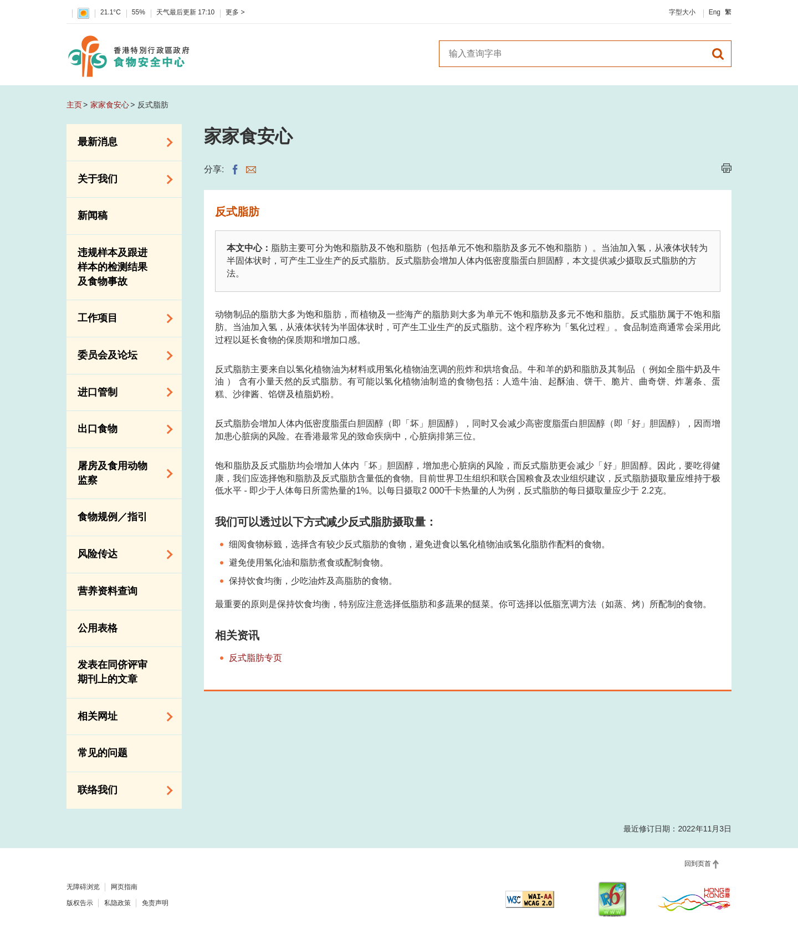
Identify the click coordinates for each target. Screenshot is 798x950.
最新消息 (121, 142)
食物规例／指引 (112, 516)
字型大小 (682, 12)
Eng (714, 12)
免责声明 (155, 903)
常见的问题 (102, 752)
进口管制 (121, 392)
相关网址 (121, 716)
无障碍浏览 (83, 887)
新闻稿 (93, 215)
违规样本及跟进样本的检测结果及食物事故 (112, 266)
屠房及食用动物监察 (121, 473)
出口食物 (121, 429)
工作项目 (121, 318)
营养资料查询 (107, 591)
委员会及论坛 (121, 355)
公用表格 (97, 628)
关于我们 (121, 179)
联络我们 (121, 790)
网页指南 (124, 887)
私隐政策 (117, 903)
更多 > (235, 12)
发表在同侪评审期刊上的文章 (112, 672)
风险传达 (121, 554)
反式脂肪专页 (255, 658)
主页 (74, 104)
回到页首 (697, 863)
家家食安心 (109, 104)
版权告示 (79, 903)
